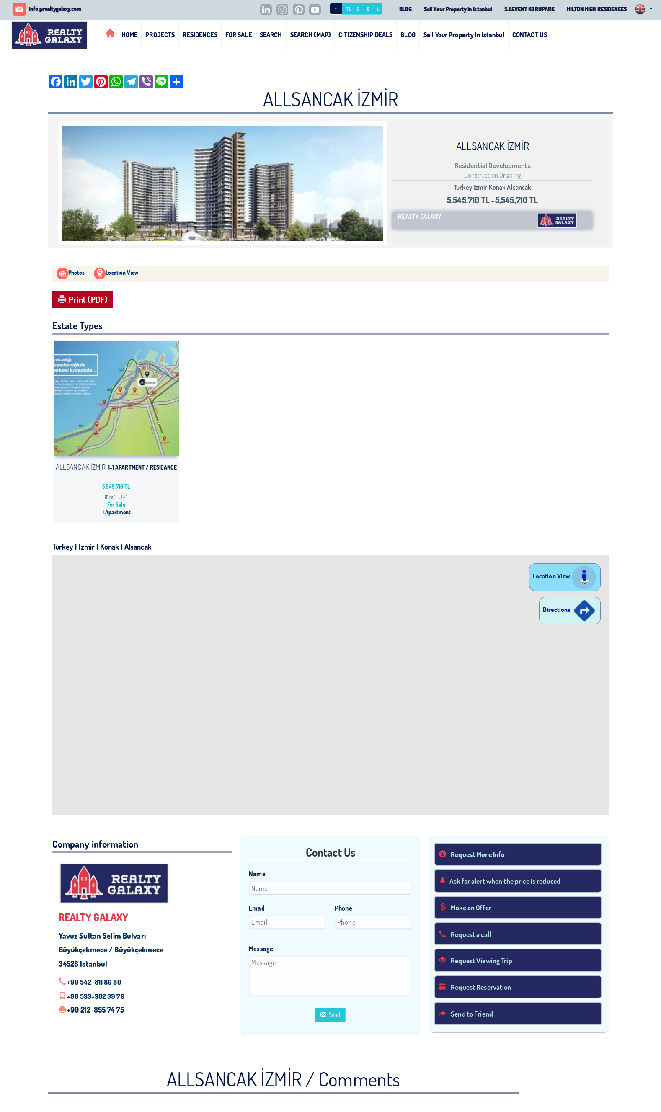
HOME (129, 34)
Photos (71, 273)
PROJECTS (160, 34)
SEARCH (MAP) (310, 34)
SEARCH (271, 34)
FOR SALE (238, 34)
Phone (343, 908)
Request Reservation (478, 988)
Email (257, 908)
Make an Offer (467, 907)
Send (330, 1014)
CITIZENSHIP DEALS (365, 34)
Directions (569, 610)
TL (332, 9)
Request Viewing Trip (477, 961)
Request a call (467, 934)
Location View (565, 576)
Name (257, 873)
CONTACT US (529, 34)
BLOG (389, 9)
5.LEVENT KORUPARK (521, 9)
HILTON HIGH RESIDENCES (593, 9)
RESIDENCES (200, 34)
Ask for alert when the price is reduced (505, 880)
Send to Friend (468, 1014)
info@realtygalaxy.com (58, 9)
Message (261, 948)
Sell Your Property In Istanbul (446, 9)
